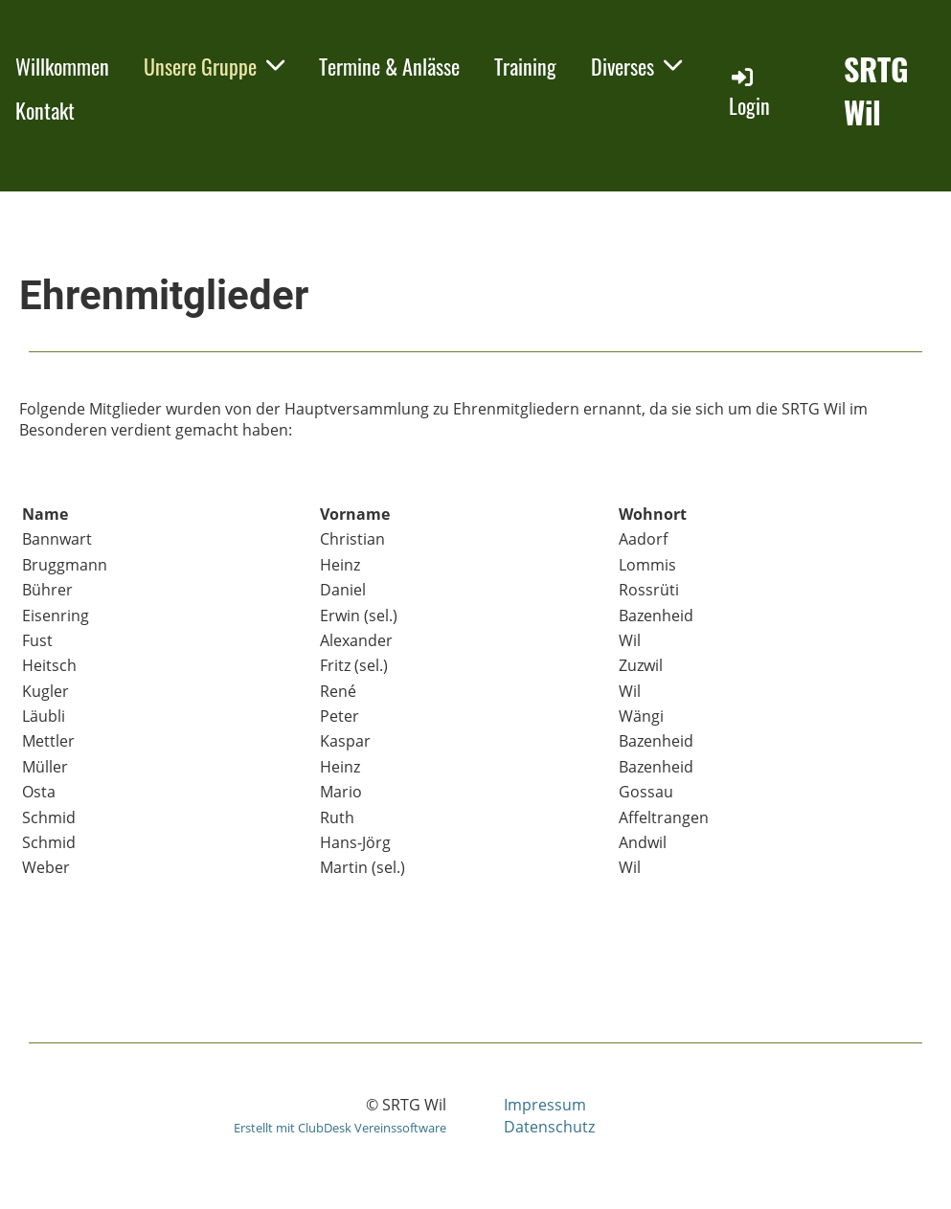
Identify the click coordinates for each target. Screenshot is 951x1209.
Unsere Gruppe (214, 66)
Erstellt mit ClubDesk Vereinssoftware (340, 1127)
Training (525, 66)
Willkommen (62, 66)
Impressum (545, 1104)
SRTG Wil (876, 91)
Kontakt (45, 110)
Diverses (636, 66)
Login (749, 92)
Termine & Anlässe (389, 66)
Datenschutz (549, 1126)
